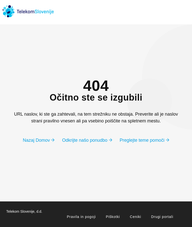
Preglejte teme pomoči (144, 140)
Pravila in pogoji (81, 217)
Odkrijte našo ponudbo (87, 140)
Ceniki (135, 217)
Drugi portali (162, 217)
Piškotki (113, 217)
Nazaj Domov (38, 140)
